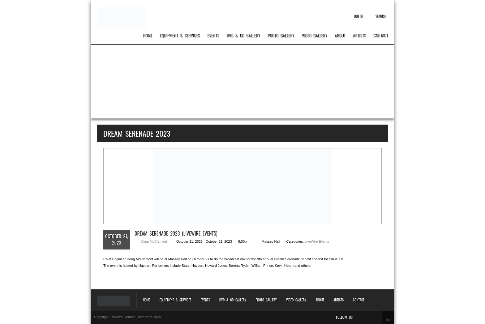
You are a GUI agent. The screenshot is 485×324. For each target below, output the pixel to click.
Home (147, 35)
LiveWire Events (317, 241)
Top (388, 319)
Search (380, 16)
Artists (359, 35)
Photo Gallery (281, 35)
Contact (380, 35)
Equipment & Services (180, 35)
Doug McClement (154, 241)
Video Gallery (314, 35)
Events (213, 35)
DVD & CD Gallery (243, 35)
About (339, 35)
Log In (358, 16)
